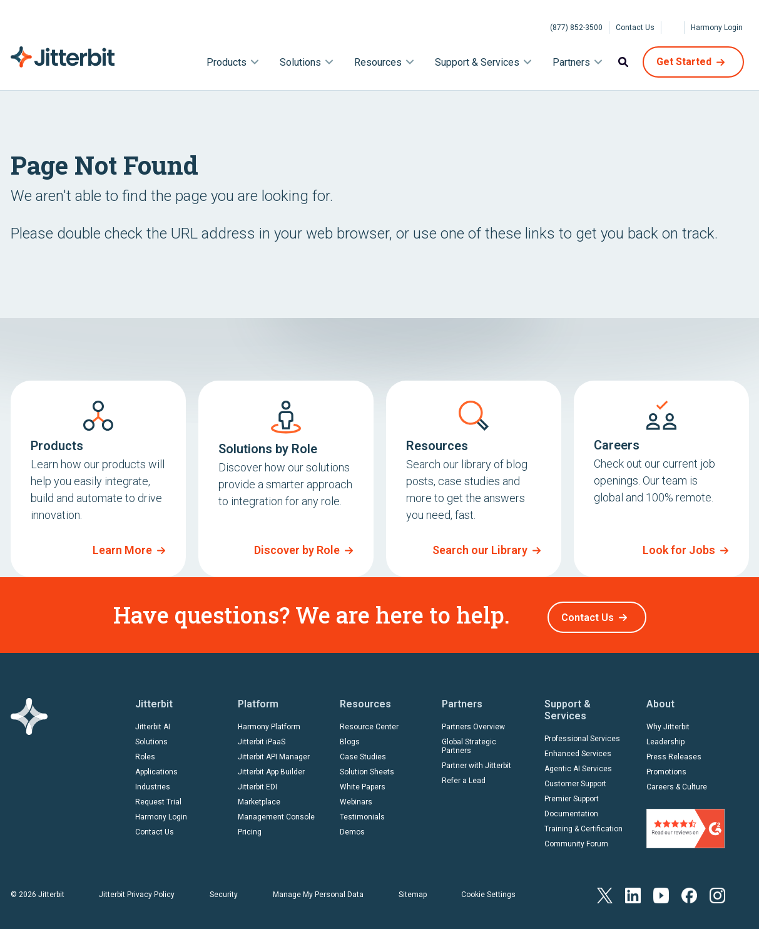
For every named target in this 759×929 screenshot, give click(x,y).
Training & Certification (583, 824)
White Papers (362, 782)
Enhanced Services (577, 749)
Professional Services (582, 734)
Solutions (151, 737)
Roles (145, 752)
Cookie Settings (488, 890)
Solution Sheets (367, 767)
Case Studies (363, 752)
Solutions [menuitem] (300, 62)
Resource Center (369, 722)
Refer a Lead (464, 776)
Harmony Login (717, 27)
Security (224, 890)
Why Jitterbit (668, 722)
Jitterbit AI (152, 722)
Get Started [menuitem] (683, 62)
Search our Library (479, 550)
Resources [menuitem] (378, 62)
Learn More (122, 550)
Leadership (665, 737)
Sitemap (413, 890)
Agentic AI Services (578, 764)
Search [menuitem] (623, 62)
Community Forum (576, 839)
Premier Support (571, 794)
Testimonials (362, 812)
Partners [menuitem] (571, 62)
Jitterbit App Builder (271, 767)
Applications (156, 767)
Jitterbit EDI (257, 782)
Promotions (666, 767)
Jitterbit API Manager (274, 752)
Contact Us (635, 27)
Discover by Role (297, 550)
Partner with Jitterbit (476, 761)
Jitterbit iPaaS (261, 737)
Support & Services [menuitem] (477, 62)
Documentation (571, 809)
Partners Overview (473, 722)
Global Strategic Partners (469, 742)
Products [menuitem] (226, 62)
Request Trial (158, 797)
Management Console (276, 812)
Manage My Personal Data (318, 890)
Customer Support (575, 779)
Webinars (356, 797)
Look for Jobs (679, 550)
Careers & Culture (676, 782)
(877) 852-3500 (576, 27)
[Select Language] (672, 27)
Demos (352, 827)
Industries (152, 782)
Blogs (350, 737)
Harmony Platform (269, 722)
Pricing (250, 827)
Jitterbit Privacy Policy (137, 890)
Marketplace (259, 797)
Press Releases (673, 752)
